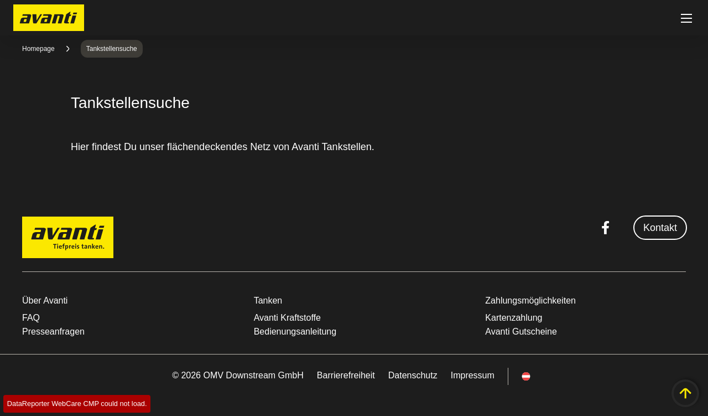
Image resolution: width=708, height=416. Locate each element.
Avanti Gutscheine (521, 331)
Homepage (38, 49)
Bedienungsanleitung (295, 331)
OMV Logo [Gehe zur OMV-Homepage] (48, 17)
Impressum (472, 375)
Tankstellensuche (111, 49)
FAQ (31, 317)
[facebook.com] (605, 227)
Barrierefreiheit (346, 375)
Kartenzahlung (513, 317)
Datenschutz (413, 375)
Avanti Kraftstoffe (287, 317)
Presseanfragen (53, 331)
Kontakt (660, 227)
